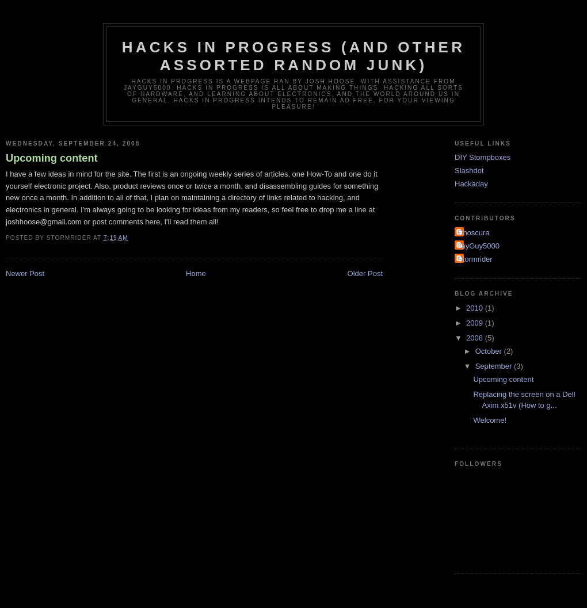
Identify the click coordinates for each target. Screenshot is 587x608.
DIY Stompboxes (482, 157)
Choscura (474, 232)
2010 (475, 308)
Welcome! (489, 420)
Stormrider (475, 259)
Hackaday (471, 183)
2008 (475, 338)
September (494, 366)
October (489, 351)
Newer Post (25, 273)
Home (196, 273)
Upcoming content (52, 158)
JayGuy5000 (479, 246)
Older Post (365, 273)
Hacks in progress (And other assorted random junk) (293, 56)
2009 (475, 323)
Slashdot (469, 170)
